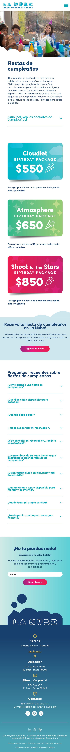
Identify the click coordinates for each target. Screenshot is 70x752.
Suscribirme (35, 582)
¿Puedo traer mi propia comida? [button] (27, 502)
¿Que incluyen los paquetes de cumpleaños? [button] (30, 118)
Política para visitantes (17, 743)
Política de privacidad (53, 743)
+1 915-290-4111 (40, 703)
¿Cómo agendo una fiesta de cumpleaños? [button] (25, 386)
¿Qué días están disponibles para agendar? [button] (28, 401)
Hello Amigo (43, 747)
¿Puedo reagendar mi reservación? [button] (29, 428)
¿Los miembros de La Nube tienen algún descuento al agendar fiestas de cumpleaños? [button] (32, 457)
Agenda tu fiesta (35, 348)
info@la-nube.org (47, 707)
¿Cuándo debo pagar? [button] (21, 415)
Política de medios (35, 743)
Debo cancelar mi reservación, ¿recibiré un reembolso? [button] (32, 442)
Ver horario (35, 651)
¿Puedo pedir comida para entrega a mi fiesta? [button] (30, 516)
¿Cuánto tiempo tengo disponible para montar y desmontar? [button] (31, 488)
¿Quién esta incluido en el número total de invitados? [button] (31, 474)
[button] (61, 118)
